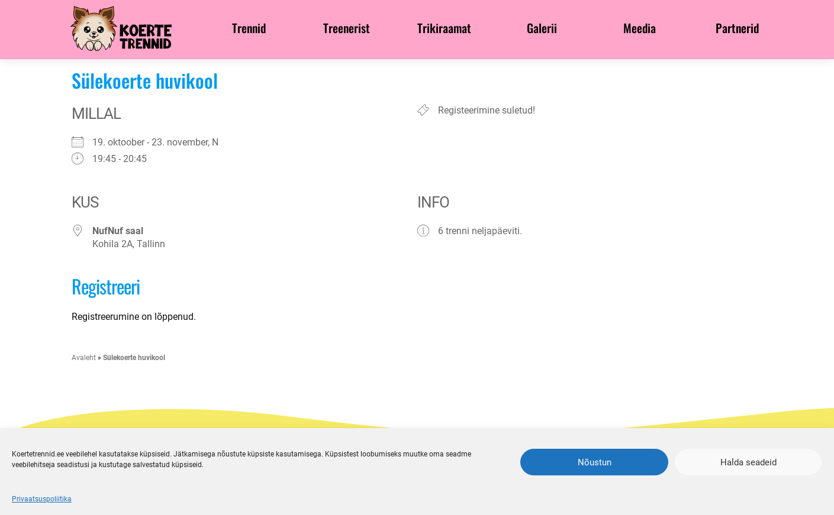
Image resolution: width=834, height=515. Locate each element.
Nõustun (594, 462)
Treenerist (346, 28)
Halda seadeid (748, 462)
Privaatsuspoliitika (42, 499)
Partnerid (737, 28)
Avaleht (84, 358)
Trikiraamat (444, 28)
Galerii (542, 28)
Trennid (249, 28)
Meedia (639, 28)
